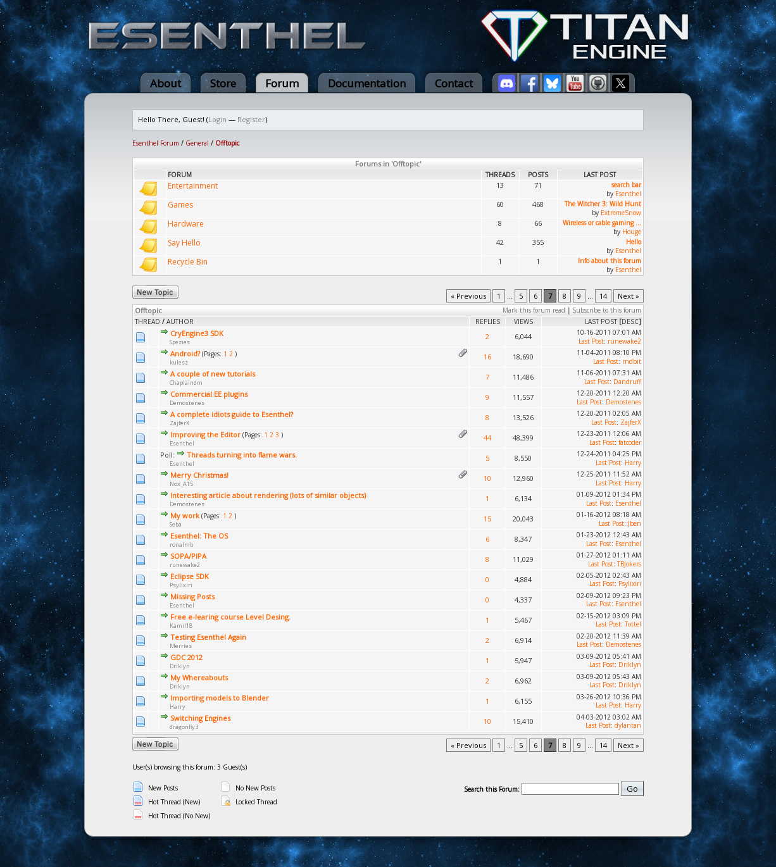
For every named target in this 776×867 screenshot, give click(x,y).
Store (223, 83)
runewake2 (624, 341)
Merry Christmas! (199, 475)
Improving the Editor (205, 434)
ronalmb (181, 544)
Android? (185, 353)
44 (487, 437)
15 (487, 518)
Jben (634, 523)
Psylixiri (181, 585)
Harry (633, 462)
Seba (176, 524)
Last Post (601, 321)
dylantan (628, 725)
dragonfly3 (184, 727)
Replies (487, 321)
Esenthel (628, 193)
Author (180, 321)
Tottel (633, 624)
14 (603, 296)
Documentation (367, 83)
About (165, 83)
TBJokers (629, 563)
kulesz (179, 362)
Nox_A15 (181, 484)
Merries (181, 646)
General (197, 143)
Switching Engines (200, 718)
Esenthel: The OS (199, 535)
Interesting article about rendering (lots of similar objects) (268, 495)
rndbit (631, 361)
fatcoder (629, 442)
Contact (454, 83)
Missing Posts (192, 596)
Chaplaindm (186, 382)
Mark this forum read (534, 310)
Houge (631, 231)
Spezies (180, 342)
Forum (282, 83)
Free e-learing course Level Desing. (230, 616)
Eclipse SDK (189, 576)
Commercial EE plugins (208, 394)
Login (217, 119)
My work (184, 515)
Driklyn (180, 666)
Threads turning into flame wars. (242, 454)
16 (487, 356)
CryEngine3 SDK (196, 333)
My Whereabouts (199, 677)
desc (630, 321)
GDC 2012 (186, 657)
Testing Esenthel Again (208, 637)
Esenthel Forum (155, 143)
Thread (147, 321)
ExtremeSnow (621, 212)
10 (487, 478)
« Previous (468, 296)
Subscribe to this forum (606, 310)
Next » (628, 296)
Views (523, 321)
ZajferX (179, 423)
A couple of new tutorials (212, 373)
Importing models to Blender (219, 697)
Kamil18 (181, 625)
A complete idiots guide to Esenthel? (231, 414)
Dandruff (627, 381)
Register (251, 119)
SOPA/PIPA (188, 556)
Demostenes (187, 403)
